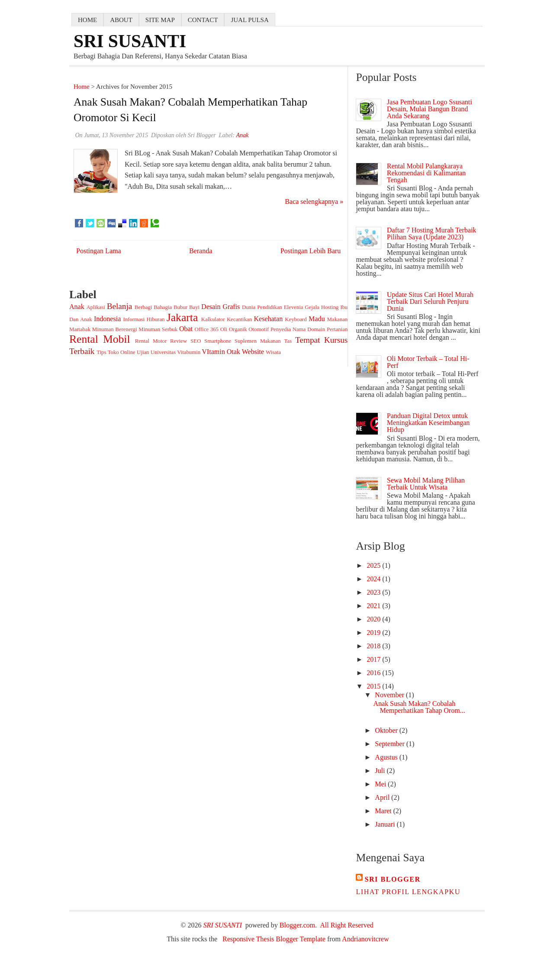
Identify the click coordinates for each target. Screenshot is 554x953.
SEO (195, 341)
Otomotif (258, 329)
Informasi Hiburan (143, 319)
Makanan (337, 319)
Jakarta (182, 317)
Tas (288, 341)
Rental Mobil (99, 339)
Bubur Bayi (187, 307)
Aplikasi (95, 307)
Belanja (119, 306)
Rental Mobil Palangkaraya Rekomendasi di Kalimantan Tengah (426, 173)
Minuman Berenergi (114, 329)
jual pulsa (249, 19)
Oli (223, 329)
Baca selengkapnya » (314, 201)
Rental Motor (151, 341)
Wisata (273, 352)
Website (253, 351)
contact (203, 19)
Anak (76, 306)
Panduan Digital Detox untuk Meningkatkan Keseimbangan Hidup (428, 422)
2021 (374, 605)
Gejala (312, 307)
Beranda (200, 250)
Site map (160, 19)
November (390, 695)
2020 (374, 619)
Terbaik (81, 351)
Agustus (387, 757)
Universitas (163, 352)
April (383, 797)
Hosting (330, 307)
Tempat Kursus (321, 339)
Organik (238, 329)
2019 (374, 632)
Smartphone (217, 341)
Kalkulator (213, 319)
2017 (374, 659)
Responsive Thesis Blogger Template (273, 939)
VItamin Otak (221, 351)
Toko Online (121, 352)
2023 (374, 592)
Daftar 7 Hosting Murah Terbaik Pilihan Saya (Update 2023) (432, 233)
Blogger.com (297, 925)
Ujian (143, 352)
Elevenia (293, 307)
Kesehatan (268, 318)
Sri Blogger (392, 879)
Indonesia (107, 318)
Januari (385, 824)
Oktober (387, 730)
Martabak (79, 329)
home (87, 19)
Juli (381, 770)
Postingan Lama (98, 250)
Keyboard (295, 319)
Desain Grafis (220, 306)
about (121, 19)
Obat (186, 328)
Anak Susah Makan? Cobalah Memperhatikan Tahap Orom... (419, 707)
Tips (101, 352)
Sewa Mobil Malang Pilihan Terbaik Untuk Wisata (426, 483)
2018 (374, 646)
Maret (384, 811)
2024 (374, 579)
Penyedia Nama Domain (298, 329)
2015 (374, 686)
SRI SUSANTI (130, 41)
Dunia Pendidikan (262, 307)
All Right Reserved (347, 925)
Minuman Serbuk (157, 329)
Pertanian (337, 329)
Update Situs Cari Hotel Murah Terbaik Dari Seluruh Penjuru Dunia (430, 301)
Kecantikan (239, 319)
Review (178, 341)
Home (82, 86)
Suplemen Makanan (258, 341)
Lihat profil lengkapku (408, 891)
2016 (374, 672)
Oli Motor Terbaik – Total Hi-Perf (428, 362)
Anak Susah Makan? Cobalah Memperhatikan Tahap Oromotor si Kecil (190, 110)
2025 (374, 565)
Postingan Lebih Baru (310, 250)
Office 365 (207, 329)
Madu (317, 318)
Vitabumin (188, 352)
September (390, 743)
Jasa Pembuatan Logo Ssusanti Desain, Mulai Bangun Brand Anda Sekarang (429, 108)
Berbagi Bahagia (153, 307)
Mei (381, 784)
